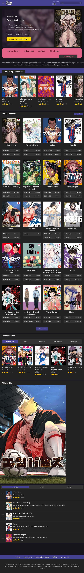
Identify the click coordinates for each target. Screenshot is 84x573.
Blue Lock (52, 145)
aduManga (29, 51)
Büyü (26, 342)
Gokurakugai (72, 228)
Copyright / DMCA (42, 557)
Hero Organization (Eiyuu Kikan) (11, 313)
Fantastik (28, 34)
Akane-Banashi (52, 312)
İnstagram (28, 557)
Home (18, 557)
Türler (55, 557)
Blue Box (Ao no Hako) (11, 187)
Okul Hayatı (33, 505)
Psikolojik (73, 342)
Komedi (42, 342)
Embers (11, 228)
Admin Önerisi (14, 51)
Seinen (42, 527)
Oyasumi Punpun (19, 535)
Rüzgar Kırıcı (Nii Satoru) (52, 229)
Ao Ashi (73, 145)
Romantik (40, 505)
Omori (72, 270)
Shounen (46, 505)
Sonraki (42, 329)
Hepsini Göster (78, 114)
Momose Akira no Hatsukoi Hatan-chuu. (52, 271)
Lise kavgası (58, 342)
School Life (36, 527)
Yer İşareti (65, 557)
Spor (22, 495)
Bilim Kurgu (19, 34)
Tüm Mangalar (68, 56)
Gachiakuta (11, 145)
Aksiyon (10, 34)
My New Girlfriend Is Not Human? (32, 313)
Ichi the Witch (52, 187)
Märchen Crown (31, 145)
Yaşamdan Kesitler (59, 505)
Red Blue (31, 228)
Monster (72, 312)
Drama (22, 505)
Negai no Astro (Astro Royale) (31, 188)
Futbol (27, 527)
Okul (31, 527)
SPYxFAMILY (31, 270)
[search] (80, 3)
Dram (17, 505)
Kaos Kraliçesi (72, 187)
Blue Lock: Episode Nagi (11, 271)
